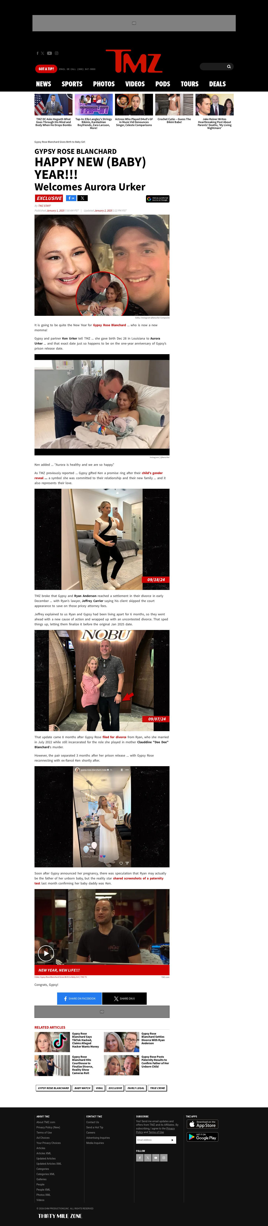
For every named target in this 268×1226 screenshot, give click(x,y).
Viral (99, 1088)
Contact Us (92, 1122)
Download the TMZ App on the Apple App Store (202, 1124)
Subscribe (172, 1140)
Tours (189, 84)
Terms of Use (44, 1132)
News (43, 84)
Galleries (42, 1179)
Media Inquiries (95, 1142)
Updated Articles (46, 1158)
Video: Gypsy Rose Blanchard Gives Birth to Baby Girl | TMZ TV (60, 977)
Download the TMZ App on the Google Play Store (202, 1137)
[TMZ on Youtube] (49, 53)
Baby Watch (82, 1088)
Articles (41, 1148)
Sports (72, 84)
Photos (104, 84)
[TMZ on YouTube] (156, 1158)
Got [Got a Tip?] (46, 69)
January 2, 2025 (103, 210)
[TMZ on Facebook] (37, 53)
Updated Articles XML (49, 1163)
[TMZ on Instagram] (56, 53)
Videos (135, 84)
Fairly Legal (135, 1088)
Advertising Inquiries (98, 1137)
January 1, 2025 (55, 210)
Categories (43, 1168)
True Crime (157, 1088)
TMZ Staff (44, 205)
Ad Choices (43, 1137)
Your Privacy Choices (49, 1142)
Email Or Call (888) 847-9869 (77, 69)
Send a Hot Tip (94, 1127)
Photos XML (44, 1194)
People (41, 1184)
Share (79, 999)
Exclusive (115, 1088)
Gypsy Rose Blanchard (53, 1088)
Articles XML (44, 1153)
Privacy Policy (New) (48, 1127)
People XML (43, 1189)
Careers (90, 1132)
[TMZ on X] (43, 53)
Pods (162, 84)
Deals (217, 84)
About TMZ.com (46, 1122)
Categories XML (46, 1174)
